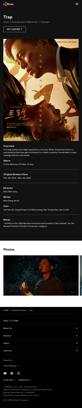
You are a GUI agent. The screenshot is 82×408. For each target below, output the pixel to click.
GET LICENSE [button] (14, 29)
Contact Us (7, 360)
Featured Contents (18, 310)
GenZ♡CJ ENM (10, 321)
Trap (31, 310)
